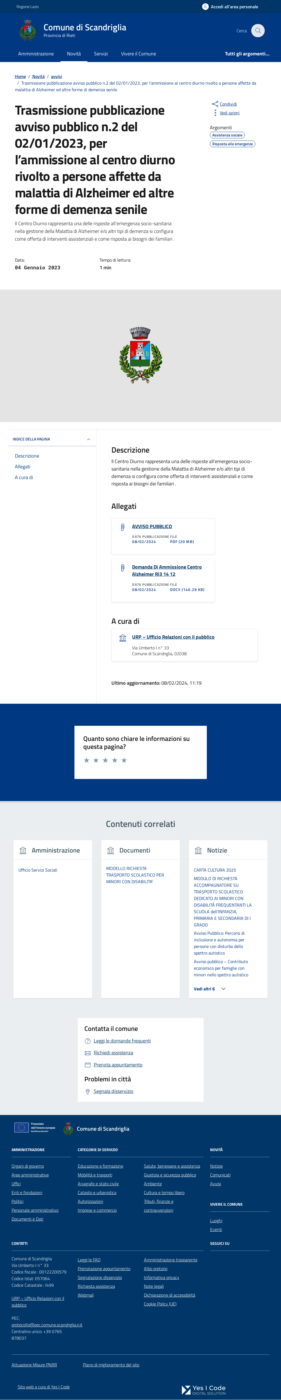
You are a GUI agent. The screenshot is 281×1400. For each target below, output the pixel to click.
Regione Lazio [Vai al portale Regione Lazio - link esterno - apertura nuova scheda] (28, 6)
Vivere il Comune (138, 53)
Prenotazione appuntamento (104, 1269)
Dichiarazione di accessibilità (169, 1295)
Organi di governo (28, 1166)
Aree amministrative (30, 1175)
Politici (17, 1202)
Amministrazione (36, 53)
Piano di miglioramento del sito (111, 1365)
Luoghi (216, 1221)
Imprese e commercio (97, 1210)
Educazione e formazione (100, 1166)
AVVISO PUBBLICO (152, 526)
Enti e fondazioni (27, 1193)
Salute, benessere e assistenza (172, 1166)
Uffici (16, 1184)
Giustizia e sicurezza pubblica (170, 1175)
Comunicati (220, 1175)
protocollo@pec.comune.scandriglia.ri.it (47, 1325)
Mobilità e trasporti (95, 1175)
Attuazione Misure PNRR (34, 1365)
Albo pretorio (155, 1269)
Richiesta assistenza (96, 1286)
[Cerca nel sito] (257, 30)
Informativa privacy (161, 1278)
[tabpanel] (53, 923)
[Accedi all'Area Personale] (230, 6)
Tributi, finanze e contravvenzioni (158, 1206)
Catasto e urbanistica (97, 1193)
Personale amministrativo (35, 1210)
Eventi (216, 1230)
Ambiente (153, 1184)
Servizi (101, 53)
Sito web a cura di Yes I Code (44, 1387)
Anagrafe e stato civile (98, 1184)
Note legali (154, 1286)
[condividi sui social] (224, 104)
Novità (74, 53)
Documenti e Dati (27, 1219)
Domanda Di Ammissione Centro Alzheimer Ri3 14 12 (167, 571)
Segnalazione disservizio (100, 1278)
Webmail (86, 1295)
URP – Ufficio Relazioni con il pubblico (173, 637)
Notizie (216, 1166)
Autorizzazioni (90, 1202)
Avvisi (215, 1184)
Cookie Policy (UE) (160, 1304)
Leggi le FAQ (89, 1260)
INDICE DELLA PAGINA (52, 439)
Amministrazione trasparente (170, 1260)
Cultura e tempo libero (164, 1193)
